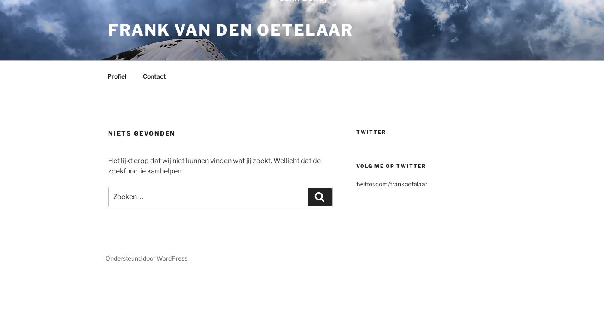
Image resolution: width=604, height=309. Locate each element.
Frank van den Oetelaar (230, 30)
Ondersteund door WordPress (146, 258)
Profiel (117, 76)
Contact (154, 76)
